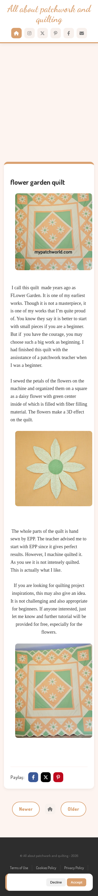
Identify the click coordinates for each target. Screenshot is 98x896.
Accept (76, 882)
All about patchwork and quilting (49, 14)
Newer (26, 809)
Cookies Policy (46, 868)
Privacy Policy (74, 868)
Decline (56, 882)
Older (73, 809)
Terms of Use (19, 868)
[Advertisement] (49, 102)
